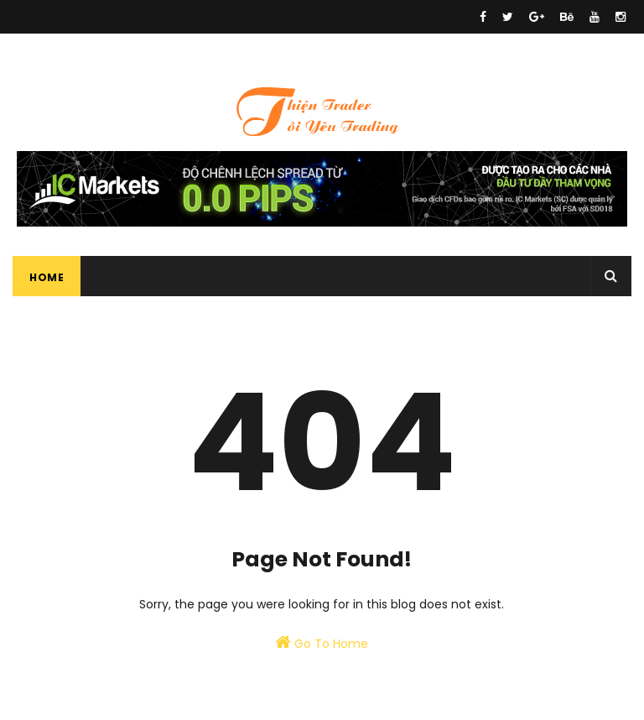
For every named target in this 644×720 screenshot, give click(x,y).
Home (46, 277)
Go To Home (321, 643)
